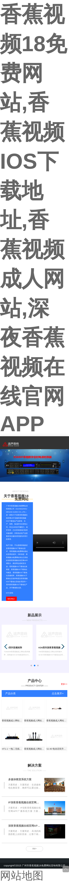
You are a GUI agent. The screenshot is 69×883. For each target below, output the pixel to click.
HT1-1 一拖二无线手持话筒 (12, 749)
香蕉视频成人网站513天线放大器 (12, 720)
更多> (34, 849)
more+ (11, 599)
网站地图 (21, 876)
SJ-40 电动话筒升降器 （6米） (56, 749)
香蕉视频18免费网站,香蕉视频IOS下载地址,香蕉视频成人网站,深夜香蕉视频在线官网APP (33, 219)
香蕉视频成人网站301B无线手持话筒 (34, 749)
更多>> (64, 684)
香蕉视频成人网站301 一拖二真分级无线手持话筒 (34, 720)
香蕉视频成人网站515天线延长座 (56, 720)
